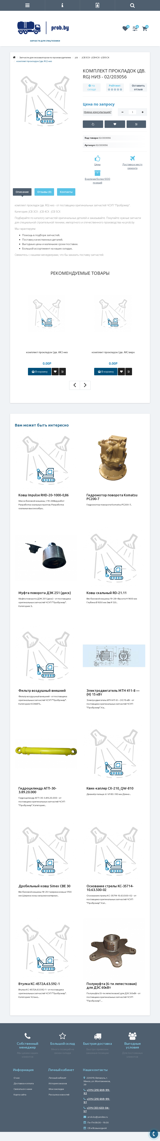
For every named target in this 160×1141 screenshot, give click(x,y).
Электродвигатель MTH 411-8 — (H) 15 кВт (113, 692)
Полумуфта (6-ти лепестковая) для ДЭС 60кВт (112, 985)
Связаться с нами (23, 1089)
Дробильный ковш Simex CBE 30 (44, 886)
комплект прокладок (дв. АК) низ (47, 352)
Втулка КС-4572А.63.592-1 (39, 984)
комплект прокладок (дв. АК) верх (113, 352)
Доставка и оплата (24, 1083)
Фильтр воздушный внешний (42, 690)
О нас (17, 1077)
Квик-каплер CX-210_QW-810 (110, 788)
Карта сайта (20, 1094)
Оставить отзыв (138, 87)
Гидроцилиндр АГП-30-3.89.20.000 (37, 790)
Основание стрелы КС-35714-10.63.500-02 (110, 888)
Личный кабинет (57, 1077)
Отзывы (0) (44, 192)
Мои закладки (56, 1089)
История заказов (58, 1083)
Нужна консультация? (97, 112)
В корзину (40, 371)
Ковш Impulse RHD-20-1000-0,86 (43, 495)
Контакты (66, 192)
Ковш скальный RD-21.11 (107, 593)
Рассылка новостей (59, 1094)
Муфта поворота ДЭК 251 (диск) (44, 593)
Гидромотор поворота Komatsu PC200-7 (112, 497)
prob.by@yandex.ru (96, 1116)
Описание (22, 192)
